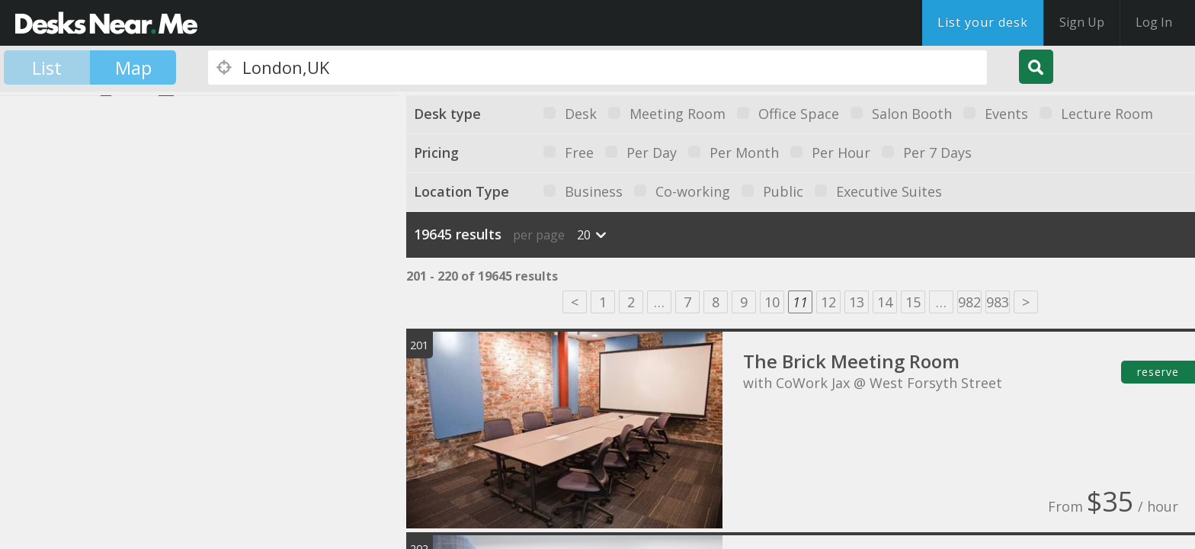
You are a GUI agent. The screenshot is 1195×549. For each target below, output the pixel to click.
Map (133, 67)
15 (913, 302)
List (47, 67)
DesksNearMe (106, 22)
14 (884, 302)
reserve (1158, 371)
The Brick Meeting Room (851, 361)
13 (856, 302)
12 (828, 302)
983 (997, 302)
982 (969, 302)
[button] (157, 343)
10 (772, 302)
